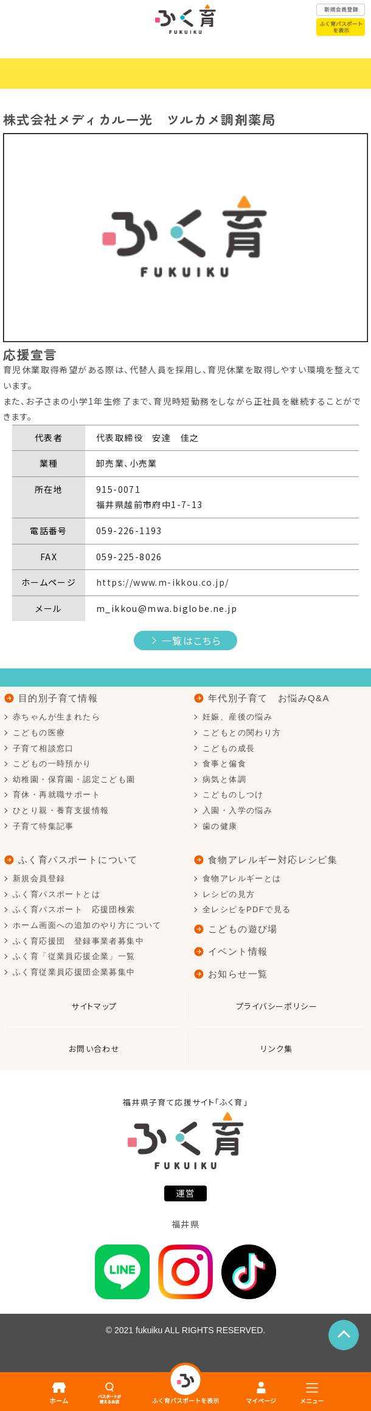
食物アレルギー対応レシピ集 (273, 859)
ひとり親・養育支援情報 (61, 810)
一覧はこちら (191, 640)
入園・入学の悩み (237, 810)
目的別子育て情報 (58, 698)
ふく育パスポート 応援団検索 (74, 909)
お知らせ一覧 (238, 974)
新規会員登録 (39, 878)
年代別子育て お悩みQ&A (269, 698)
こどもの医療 (39, 732)
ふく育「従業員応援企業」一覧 (74, 956)
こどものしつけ (233, 794)
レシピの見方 (229, 894)
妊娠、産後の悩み (237, 716)
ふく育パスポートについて (78, 859)
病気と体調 (224, 779)
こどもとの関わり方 (242, 732)
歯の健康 (220, 826)
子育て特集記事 (43, 826)
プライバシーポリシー (276, 1006)
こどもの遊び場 (243, 929)
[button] (30, 237)
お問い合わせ (94, 1048)
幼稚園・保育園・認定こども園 (74, 779)
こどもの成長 (229, 748)
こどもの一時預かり (52, 763)
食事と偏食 (224, 763)
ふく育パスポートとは (56, 894)
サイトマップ (94, 1006)
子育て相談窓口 (43, 748)
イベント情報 (238, 951)
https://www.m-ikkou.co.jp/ (162, 582)
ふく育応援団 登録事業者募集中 (78, 941)
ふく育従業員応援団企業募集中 (74, 972)
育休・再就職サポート (56, 794)
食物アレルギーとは (242, 878)
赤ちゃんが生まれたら (56, 716)
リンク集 (276, 1048)
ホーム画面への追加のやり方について (87, 925)
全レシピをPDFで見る (247, 909)
